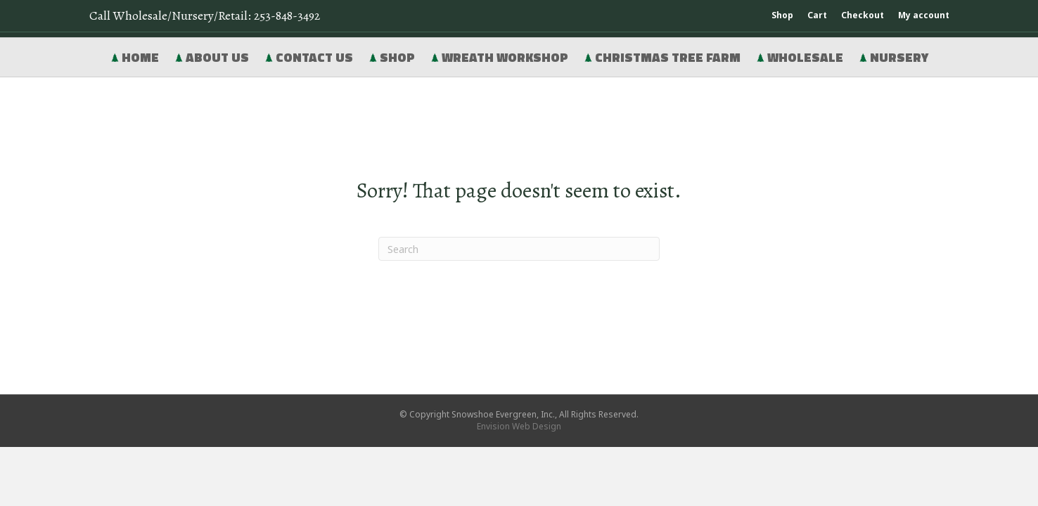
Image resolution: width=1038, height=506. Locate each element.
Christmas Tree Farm (662, 57)
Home (134, 57)
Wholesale (799, 57)
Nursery (893, 57)
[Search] (519, 249)
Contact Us (308, 57)
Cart (817, 15)
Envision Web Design (519, 426)
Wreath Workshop (499, 57)
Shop (782, 15)
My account (923, 15)
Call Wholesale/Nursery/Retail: (204, 15)
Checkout (862, 15)
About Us (211, 57)
